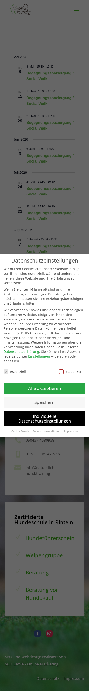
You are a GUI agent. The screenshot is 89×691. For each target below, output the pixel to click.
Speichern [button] (44, 400)
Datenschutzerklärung (21, 349)
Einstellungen (39, 354)
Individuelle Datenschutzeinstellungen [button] (44, 416)
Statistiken (70, 369)
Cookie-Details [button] (20, 429)
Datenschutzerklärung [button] (47, 429)
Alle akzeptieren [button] (44, 386)
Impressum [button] (71, 429)
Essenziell (15, 369)
